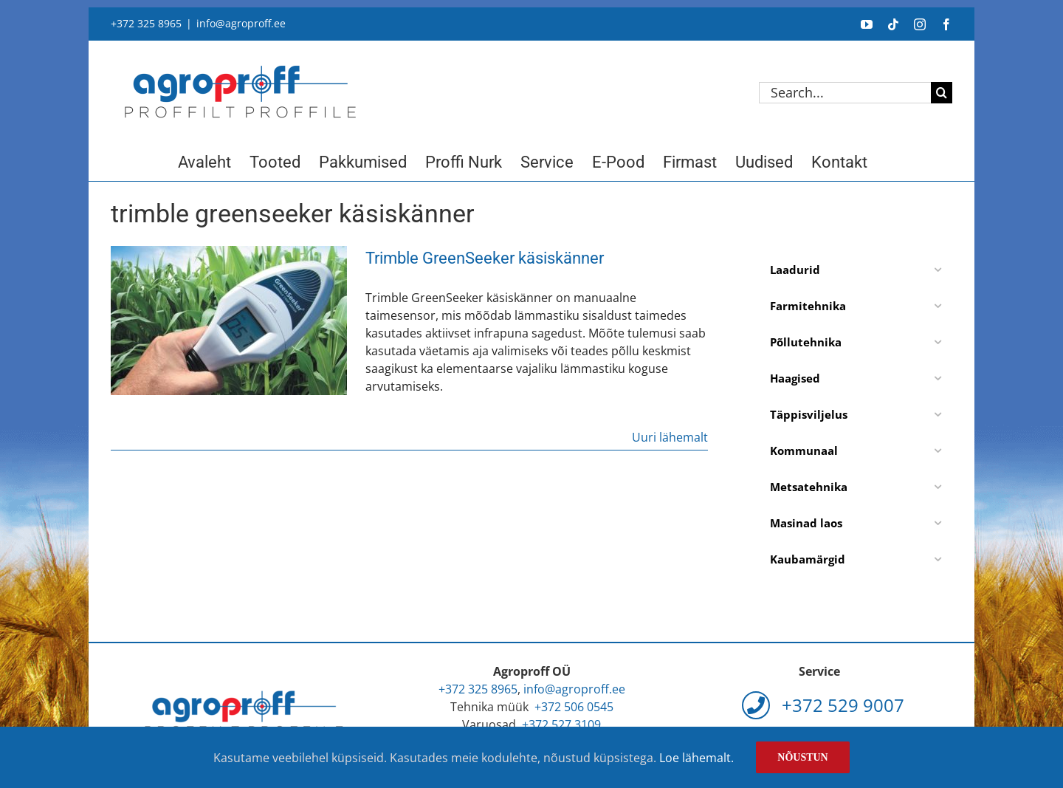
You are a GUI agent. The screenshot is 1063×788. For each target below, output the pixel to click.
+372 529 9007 (823, 705)
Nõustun (802, 757)
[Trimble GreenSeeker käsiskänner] (229, 320)
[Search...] (845, 92)
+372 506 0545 (573, 707)
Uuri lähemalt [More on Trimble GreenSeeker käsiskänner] (670, 437)
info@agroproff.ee (241, 23)
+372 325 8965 (146, 23)
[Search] (941, 92)
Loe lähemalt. (696, 758)
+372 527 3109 (561, 724)
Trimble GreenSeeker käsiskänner (484, 258)
